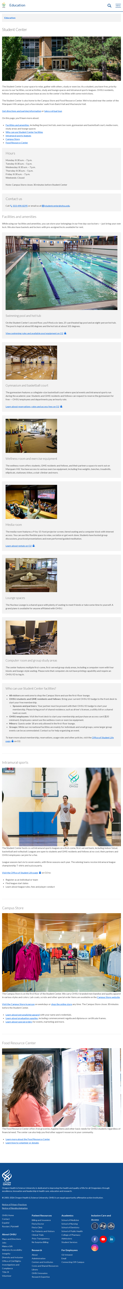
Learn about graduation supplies (22, 1018)
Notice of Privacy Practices (14, 1204)
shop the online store (61, 1004)
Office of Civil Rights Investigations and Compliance (11, 1265)
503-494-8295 (20, 205)
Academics (67, 1215)
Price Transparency (41, 1238)
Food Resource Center (17, 142)
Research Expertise (41, 1277)
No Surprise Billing (40, 1242)
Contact (6, 1219)
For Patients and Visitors (43, 1231)
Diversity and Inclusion (12, 1257)
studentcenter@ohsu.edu (57, 205)
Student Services (69, 1242)
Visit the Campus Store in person (18, 1004)
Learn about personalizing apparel (23, 1014)
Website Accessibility (12, 1250)
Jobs (4, 1242)
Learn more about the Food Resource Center (28, 1139)
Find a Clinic (37, 1227)
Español (5, 1222)
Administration (38, 1258)
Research (37, 1250)
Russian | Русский (10, 1226)
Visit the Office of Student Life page (20, 872)
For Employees (69, 1250)
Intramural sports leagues (18, 135)
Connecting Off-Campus (72, 1262)
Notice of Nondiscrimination (15, 1208)
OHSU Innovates (40, 1273)
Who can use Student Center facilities (24, 132)
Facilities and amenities (17, 125)
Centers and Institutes (42, 1262)
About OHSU (9, 1234)
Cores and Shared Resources (45, 1266)
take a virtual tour (53, 111)
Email (63, 1258)
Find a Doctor (38, 1224)
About (35, 1254)
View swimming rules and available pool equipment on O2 (34, 333)
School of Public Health (72, 1231)
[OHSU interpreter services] (111, 1229)
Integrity (6, 1253)
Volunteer (6, 1276)
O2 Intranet (67, 1254)
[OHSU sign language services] (103, 1229)
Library (35, 1269)
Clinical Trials (38, 1235)
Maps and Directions (11, 1239)
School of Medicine (70, 1220)
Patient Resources (42, 1215)
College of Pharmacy (70, 1235)
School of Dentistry (70, 1227)
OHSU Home (8, 1215)
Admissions (66, 1238)
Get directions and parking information (21, 111)
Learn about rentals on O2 (19, 545)
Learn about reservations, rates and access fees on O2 (32, 406)
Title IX (5, 1272)
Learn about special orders (19, 1021)
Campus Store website (108, 997)
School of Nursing (69, 1224)
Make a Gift (7, 1246)
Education (17, 5)
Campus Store (13, 139)
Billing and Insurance (41, 1220)
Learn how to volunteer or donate (22, 1142)
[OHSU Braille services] (95, 1229)
